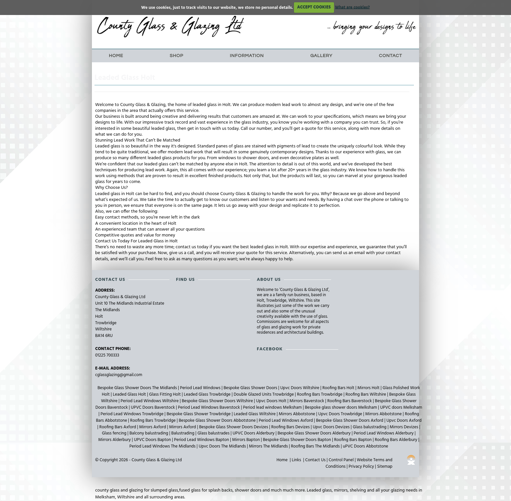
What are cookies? (352, 7)
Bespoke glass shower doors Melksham (341, 407)
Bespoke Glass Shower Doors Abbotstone (217, 420)
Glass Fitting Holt (165, 394)
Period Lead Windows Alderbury (384, 433)
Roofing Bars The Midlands (316, 446)
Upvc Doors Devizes (332, 427)
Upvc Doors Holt (271, 401)
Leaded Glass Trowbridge (208, 394)
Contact (390, 55)
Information (247, 55)
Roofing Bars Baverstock (350, 401)
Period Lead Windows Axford (286, 420)
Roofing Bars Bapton (353, 439)
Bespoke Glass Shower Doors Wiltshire (218, 401)
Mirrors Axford (153, 427)
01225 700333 (107, 355)
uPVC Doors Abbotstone (365, 446)
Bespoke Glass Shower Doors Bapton (297, 439)
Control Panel (341, 460)
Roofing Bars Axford (118, 427)
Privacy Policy (361, 466)
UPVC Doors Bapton (153, 439)
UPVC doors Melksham (401, 407)
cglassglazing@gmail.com (118, 375)
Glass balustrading (370, 427)
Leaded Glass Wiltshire (255, 414)
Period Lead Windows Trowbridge (133, 414)
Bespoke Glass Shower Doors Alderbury (315, 433)
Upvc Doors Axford (404, 420)
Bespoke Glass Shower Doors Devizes (234, 427)
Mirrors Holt (369, 388)
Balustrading (183, 433)
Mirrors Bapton (246, 439)
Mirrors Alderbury (115, 439)
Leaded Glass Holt (130, 394)
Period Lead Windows (201, 388)
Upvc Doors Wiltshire (300, 388)
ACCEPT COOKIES (314, 7)
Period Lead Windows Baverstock (209, 407)
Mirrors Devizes (404, 427)
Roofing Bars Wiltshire (366, 394)
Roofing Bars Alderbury (396, 439)
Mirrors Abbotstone (297, 414)
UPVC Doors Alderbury (254, 433)
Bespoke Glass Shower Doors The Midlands (137, 388)
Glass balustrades (214, 433)
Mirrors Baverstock (307, 401)
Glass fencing (114, 433)
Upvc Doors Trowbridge (340, 414)
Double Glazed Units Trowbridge (264, 394)
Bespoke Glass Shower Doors (251, 388)
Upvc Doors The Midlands (223, 446)
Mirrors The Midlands (269, 446)
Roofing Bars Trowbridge (320, 394)
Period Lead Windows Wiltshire (150, 401)
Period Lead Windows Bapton (202, 439)
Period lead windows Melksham (273, 407)
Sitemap (384, 466)
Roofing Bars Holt (338, 388)
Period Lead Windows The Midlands (163, 446)
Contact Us (315, 460)
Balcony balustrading (149, 433)
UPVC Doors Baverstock (153, 407)
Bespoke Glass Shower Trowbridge (199, 414)
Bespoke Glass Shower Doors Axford (350, 420)
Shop (176, 55)
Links (296, 460)
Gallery (321, 55)
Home (116, 55)
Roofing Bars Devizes (291, 427)
